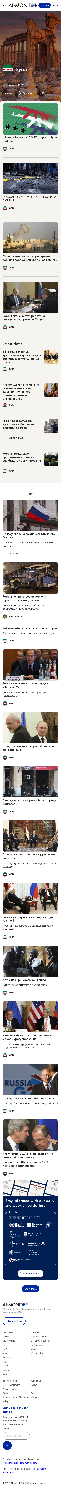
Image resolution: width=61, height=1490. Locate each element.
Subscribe (44, 5)
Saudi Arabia (9, 1340)
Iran (4, 1345)
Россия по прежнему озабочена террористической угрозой (24, 598)
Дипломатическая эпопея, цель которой (30, 628)
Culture (34, 1349)
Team (33, 1393)
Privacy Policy (9, 1389)
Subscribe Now (14, 1321)
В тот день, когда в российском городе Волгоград (29, 802)
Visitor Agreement (11, 1384)
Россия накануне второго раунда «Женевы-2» (25, 685)
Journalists (35, 1389)
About (34, 1384)
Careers (35, 1397)
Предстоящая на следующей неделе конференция (28, 748)
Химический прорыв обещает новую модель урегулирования (27, 1037)
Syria (5, 1374)
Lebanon (7, 1370)
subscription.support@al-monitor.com (20, 1462)
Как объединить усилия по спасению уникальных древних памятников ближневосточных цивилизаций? (21, 392)
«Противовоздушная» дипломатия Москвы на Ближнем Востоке (18, 424)
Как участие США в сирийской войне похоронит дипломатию (28, 1155)
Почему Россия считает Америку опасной (30, 1098)
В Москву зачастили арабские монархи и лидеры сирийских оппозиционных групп (22, 357)
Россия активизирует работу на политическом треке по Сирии (24, 318)
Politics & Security (39, 1336)
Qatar (5, 1365)
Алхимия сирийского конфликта (24, 980)
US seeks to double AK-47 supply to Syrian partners (30, 139)
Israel (5, 1353)
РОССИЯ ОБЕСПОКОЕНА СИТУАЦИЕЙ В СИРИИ (29, 199)
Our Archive (37, 1353)
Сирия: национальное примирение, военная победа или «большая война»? (30, 258)
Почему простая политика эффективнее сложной (29, 856)
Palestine (7, 1357)
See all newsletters (30, 1273)
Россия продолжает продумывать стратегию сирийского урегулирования (22, 457)
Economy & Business (40, 1340)
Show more (30, 1289)
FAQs (5, 1393)
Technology (36, 1345)
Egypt (5, 1361)
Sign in (55, 5)
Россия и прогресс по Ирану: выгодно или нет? (29, 919)
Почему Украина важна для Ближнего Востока (29, 536)
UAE (5, 1349)
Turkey (6, 1336)
